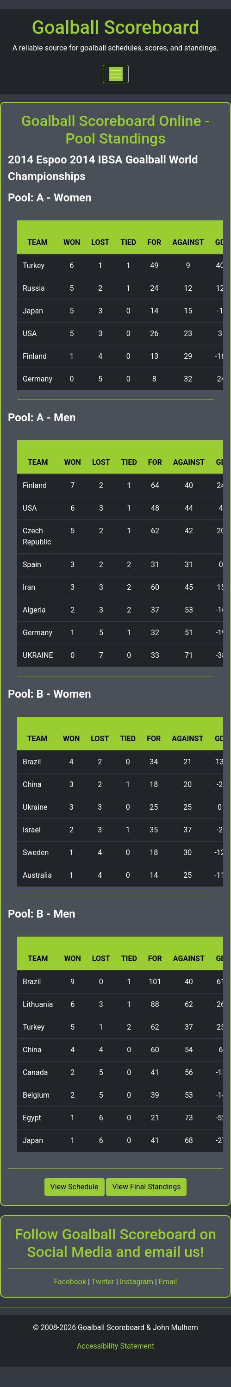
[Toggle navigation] (116, 74)
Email (168, 1281)
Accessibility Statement (115, 1346)
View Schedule (74, 1186)
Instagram (137, 1281)
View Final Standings (146, 1186)
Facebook (71, 1281)
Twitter (104, 1281)
